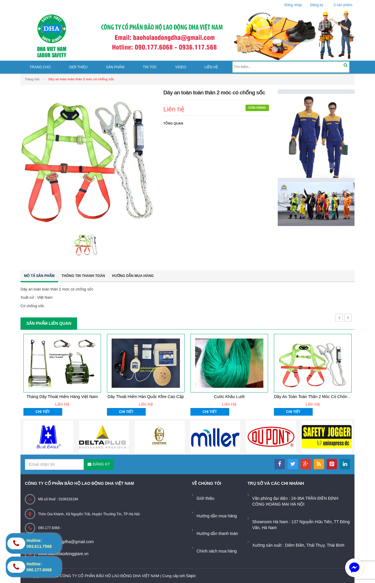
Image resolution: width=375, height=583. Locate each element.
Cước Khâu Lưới (229, 396)
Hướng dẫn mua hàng (133, 276)
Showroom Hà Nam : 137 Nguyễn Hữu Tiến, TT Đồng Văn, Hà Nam (301, 524)
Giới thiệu (205, 498)
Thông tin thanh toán (83, 276)
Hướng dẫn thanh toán (217, 533)
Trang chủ (32, 79)
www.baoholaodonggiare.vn (63, 553)
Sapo (191, 575)
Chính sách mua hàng (217, 551)
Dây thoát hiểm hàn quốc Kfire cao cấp (146, 396)
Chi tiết (42, 412)
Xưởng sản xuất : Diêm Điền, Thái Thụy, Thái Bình (298, 545)
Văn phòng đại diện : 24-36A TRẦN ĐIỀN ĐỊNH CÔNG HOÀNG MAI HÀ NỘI (295, 501)
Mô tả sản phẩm (39, 276)
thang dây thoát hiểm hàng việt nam (62, 396)
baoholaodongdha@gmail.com (66, 541)
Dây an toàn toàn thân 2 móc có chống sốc (316, 396)
